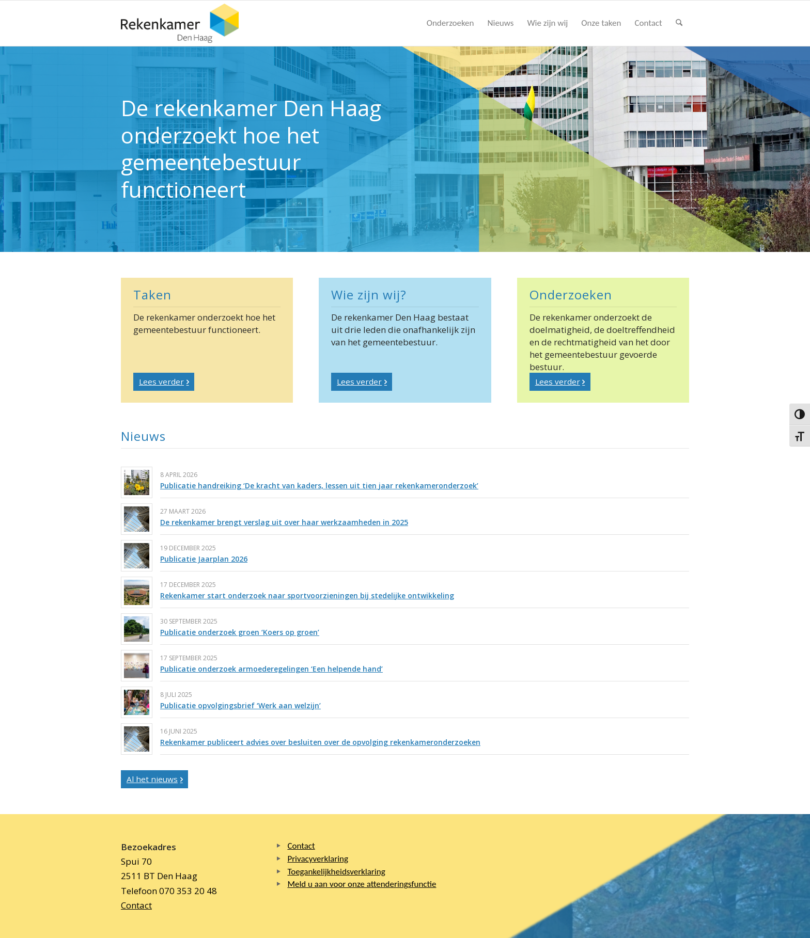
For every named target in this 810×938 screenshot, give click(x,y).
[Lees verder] (163, 382)
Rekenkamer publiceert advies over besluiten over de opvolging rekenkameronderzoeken (320, 742)
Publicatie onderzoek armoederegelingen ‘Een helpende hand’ (271, 669)
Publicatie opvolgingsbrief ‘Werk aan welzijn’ (240, 705)
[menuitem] (450, 23)
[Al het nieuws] (154, 779)
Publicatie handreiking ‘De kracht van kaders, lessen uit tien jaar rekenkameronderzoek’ (319, 485)
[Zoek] (679, 23)
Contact (136, 905)
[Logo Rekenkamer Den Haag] (180, 23)
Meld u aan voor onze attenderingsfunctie (361, 884)
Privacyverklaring (317, 858)
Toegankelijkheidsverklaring (336, 871)
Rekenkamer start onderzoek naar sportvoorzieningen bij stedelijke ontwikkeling (307, 595)
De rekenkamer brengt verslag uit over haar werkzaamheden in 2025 (284, 522)
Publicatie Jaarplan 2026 (203, 559)
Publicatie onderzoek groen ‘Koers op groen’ (239, 632)
